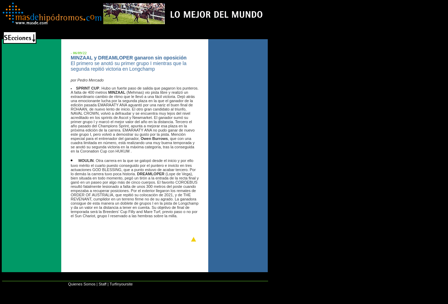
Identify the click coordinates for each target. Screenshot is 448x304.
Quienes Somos (81, 284)
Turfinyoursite (121, 284)
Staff (102, 284)
